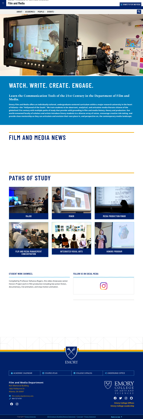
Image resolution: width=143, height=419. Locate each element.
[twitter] (120, 398)
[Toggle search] (139, 12)
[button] (20, 11)
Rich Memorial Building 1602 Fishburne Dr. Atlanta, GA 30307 (19, 388)
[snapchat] (131, 398)
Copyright (80, 417)
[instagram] (104, 286)
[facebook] (115, 398)
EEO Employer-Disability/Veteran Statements (61, 417)
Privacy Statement (90, 417)
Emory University (30, 417)
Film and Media (24, 5)
